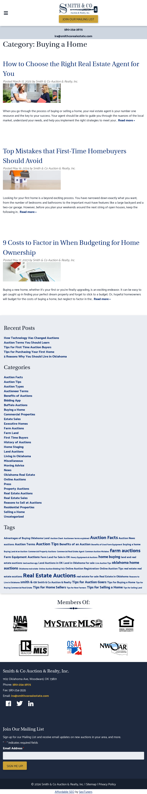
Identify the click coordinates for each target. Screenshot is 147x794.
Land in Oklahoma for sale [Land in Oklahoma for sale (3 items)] (79, 562)
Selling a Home (14, 511)
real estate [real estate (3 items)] (130, 568)
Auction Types (14, 386)
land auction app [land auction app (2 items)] (30, 563)
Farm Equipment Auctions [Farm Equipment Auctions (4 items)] (22, 556)
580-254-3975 (73, 29)
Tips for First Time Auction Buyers (27, 346)
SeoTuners (85, 791)
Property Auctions (16, 488)
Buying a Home (14, 409)
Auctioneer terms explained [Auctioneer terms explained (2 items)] (76, 538)
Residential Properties (19, 506)
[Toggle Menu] (6, 13)
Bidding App (12, 400)
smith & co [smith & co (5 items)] (28, 582)
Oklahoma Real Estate (19, 474)
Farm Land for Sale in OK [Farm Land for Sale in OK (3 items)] (55, 557)
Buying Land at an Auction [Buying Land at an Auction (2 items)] (15, 551)
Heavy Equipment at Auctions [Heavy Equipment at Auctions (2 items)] (84, 557)
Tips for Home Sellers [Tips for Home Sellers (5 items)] (49, 587)
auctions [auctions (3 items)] (9, 544)
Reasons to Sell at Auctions (23, 502)
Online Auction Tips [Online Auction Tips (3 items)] (111, 568)
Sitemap (91, 783)
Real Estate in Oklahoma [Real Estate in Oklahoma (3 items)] (113, 576)
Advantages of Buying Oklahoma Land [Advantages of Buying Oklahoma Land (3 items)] (27, 538)
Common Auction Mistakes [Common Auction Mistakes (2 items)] (97, 551)
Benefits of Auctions (18, 395)
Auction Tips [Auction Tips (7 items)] (47, 543)
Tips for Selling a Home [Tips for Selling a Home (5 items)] (105, 587)
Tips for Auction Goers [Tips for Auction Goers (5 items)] (89, 582)
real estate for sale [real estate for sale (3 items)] (88, 576)
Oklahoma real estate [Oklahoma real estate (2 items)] (28, 568)
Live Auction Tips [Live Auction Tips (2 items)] (103, 563)
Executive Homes (16, 423)
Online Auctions (15, 479)
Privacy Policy (107, 783)
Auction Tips (12, 381)
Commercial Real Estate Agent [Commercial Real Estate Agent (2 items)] (70, 551)
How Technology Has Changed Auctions (31, 337)
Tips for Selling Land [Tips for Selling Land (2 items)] (132, 587)
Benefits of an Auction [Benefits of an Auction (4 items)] (74, 543)
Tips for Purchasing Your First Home (29, 351)
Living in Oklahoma (17, 455)
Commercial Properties (19, 414)
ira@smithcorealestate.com (73, 35)
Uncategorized (14, 516)
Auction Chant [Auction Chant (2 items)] (56, 538)
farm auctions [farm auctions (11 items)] (125, 550)
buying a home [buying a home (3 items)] (131, 544)
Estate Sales (12, 418)
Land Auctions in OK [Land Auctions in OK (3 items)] (50, 562)
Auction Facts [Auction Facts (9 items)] (104, 537)
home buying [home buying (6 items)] (109, 556)
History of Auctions (17, 441)
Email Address (13, 748)
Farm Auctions (14, 427)
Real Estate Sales (16, 497)
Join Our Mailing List (78, 18)
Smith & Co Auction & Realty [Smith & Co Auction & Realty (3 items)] (54, 582)
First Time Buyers (16, 437)
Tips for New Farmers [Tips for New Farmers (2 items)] (76, 587)
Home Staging (14, 446)
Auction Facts (13, 376)
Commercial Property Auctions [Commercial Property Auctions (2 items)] (42, 551)
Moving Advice (14, 465)
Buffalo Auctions (15, 404)
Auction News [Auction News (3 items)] (127, 538)
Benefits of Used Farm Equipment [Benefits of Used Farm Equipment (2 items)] (106, 544)
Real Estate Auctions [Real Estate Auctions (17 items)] (49, 575)
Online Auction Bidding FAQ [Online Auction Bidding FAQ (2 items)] (52, 568)
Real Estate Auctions (18, 493)
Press (7, 483)
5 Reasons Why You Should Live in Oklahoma (35, 356)
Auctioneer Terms (16, 390)
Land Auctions (14, 451)
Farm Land (11, 432)
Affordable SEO (64, 791)
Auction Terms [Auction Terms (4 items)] (25, 543)
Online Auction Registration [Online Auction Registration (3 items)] (82, 568)
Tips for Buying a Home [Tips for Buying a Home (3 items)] (121, 582)
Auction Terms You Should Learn (26, 342)
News (7, 469)
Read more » (126, 120)
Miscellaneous (13, 460)
